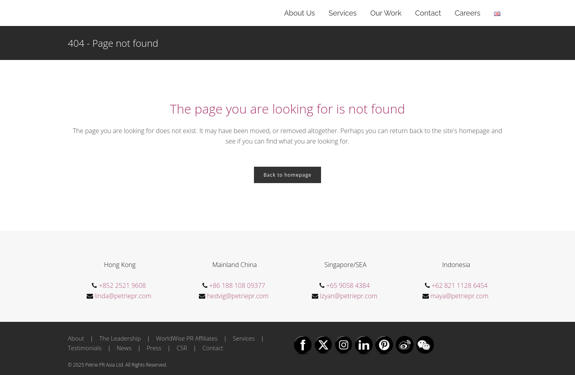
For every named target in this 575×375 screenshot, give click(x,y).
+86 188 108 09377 (237, 285)
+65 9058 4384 (348, 285)
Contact (212, 348)
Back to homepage (287, 175)
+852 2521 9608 (122, 285)
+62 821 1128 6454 (460, 285)
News (124, 348)
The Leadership (120, 338)
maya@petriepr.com (459, 295)
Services (244, 338)
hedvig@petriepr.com (237, 295)
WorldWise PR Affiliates (187, 338)
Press (154, 348)
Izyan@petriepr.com (348, 295)
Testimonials (84, 348)
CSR (181, 348)
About (76, 338)
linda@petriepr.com (123, 295)
